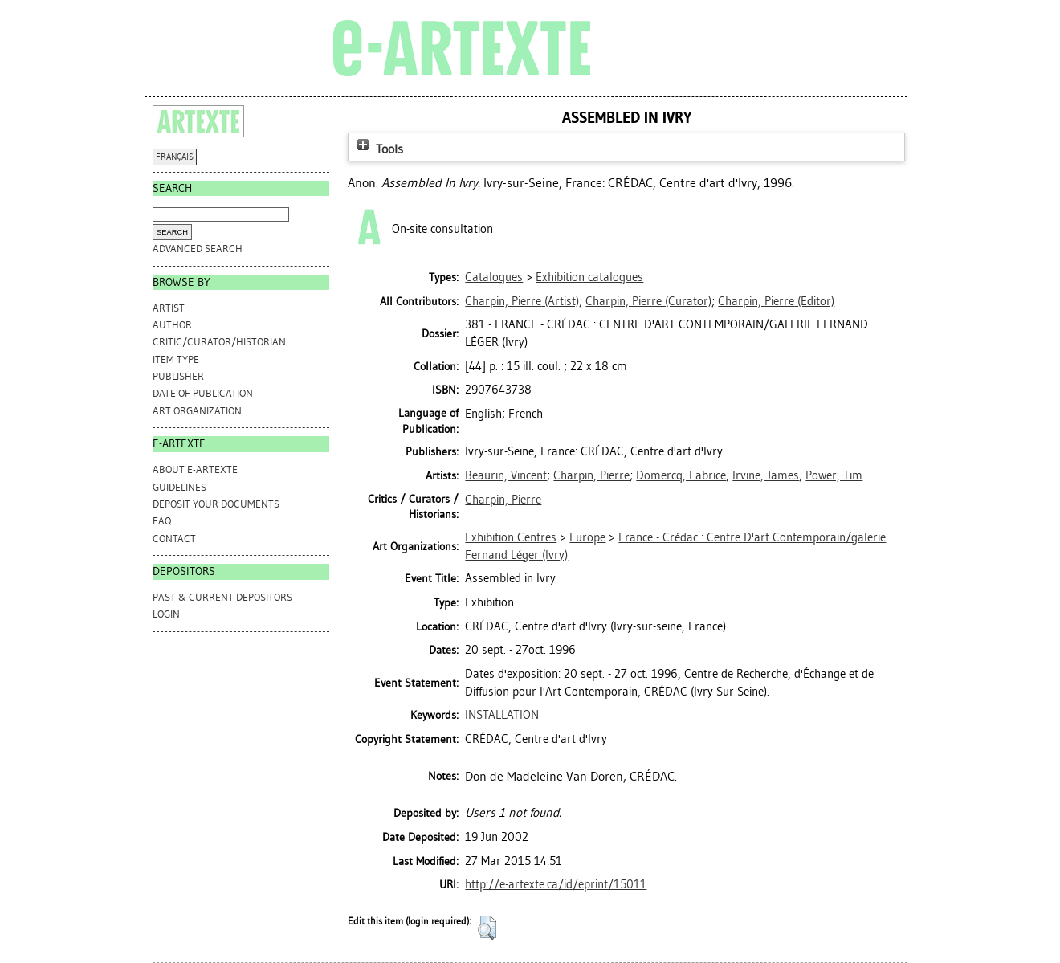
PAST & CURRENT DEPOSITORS (222, 597)
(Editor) (776, 301)
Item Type (176, 359)
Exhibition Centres (510, 537)
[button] (487, 928)
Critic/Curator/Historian (219, 342)
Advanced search (198, 249)
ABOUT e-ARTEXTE (195, 469)
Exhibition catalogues (589, 277)
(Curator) (648, 301)
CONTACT (174, 539)
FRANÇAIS (175, 157)
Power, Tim (833, 475)
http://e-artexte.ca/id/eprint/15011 (555, 884)
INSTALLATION (502, 715)
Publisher (178, 376)
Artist (169, 308)
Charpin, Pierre (591, 475)
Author (172, 325)
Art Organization (197, 411)
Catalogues (494, 277)
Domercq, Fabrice (681, 475)
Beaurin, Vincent (506, 475)
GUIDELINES (179, 487)
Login (166, 614)
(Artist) (522, 301)
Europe (587, 537)
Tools (378, 149)
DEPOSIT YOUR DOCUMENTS (216, 504)
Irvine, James (765, 475)
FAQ (162, 521)
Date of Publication (203, 393)
